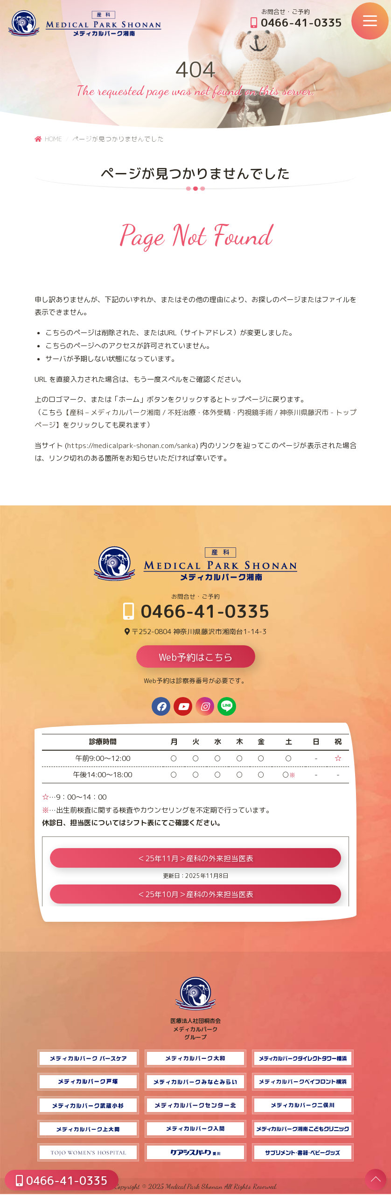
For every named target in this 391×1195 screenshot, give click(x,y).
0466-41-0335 (296, 22)
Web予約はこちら (196, 657)
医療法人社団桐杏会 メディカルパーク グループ (195, 1026)
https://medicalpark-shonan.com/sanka (131, 445)
